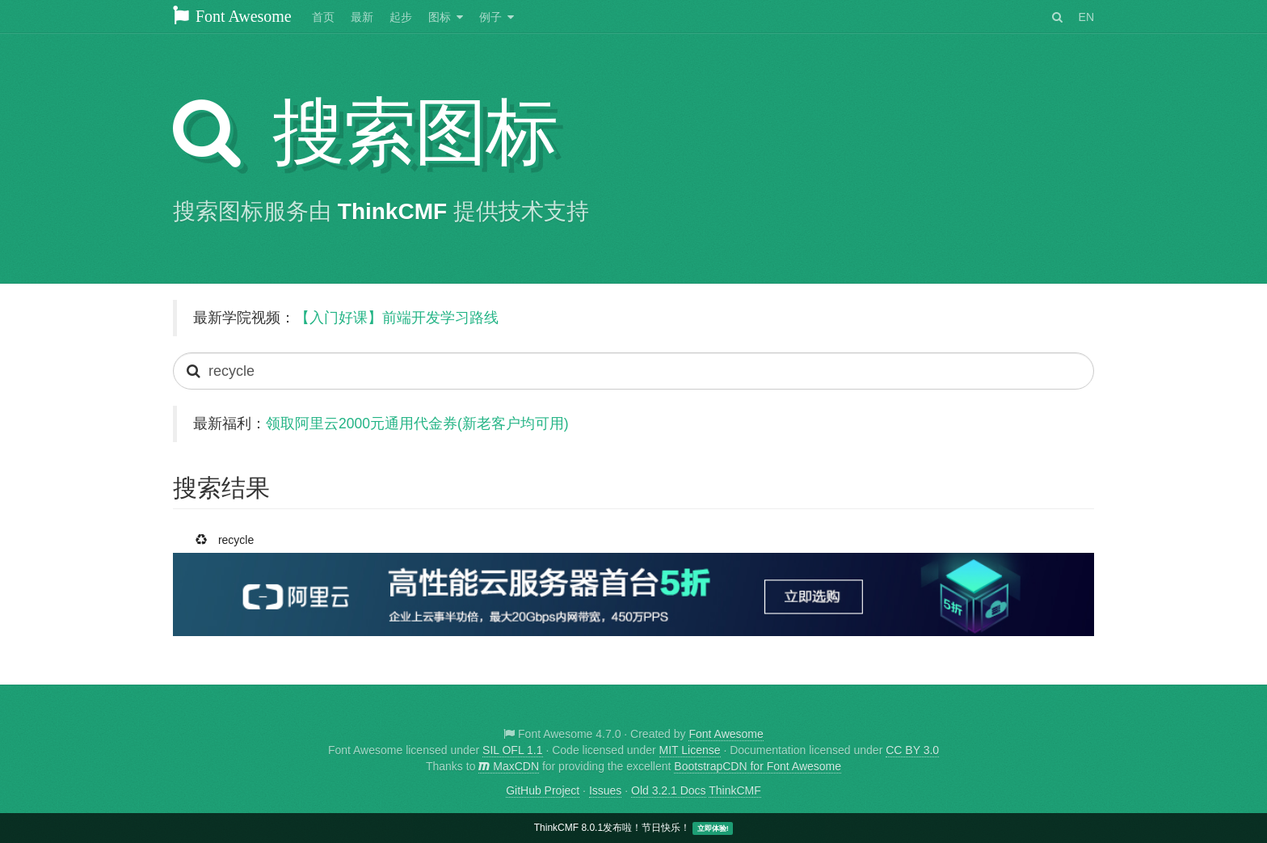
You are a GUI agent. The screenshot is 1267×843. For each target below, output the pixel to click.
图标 (439, 17)
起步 (400, 17)
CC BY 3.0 (912, 750)
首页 (323, 17)
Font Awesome (232, 16)
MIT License (690, 750)
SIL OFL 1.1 (512, 750)
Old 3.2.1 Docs (668, 790)
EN (1086, 17)
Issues (605, 790)
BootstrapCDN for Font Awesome (757, 766)
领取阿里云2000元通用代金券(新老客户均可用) (417, 423)
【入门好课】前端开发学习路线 (397, 318)
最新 (362, 17)
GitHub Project (542, 790)
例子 (490, 17)
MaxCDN (508, 766)
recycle (227, 536)
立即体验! (713, 828)
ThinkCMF (392, 211)
